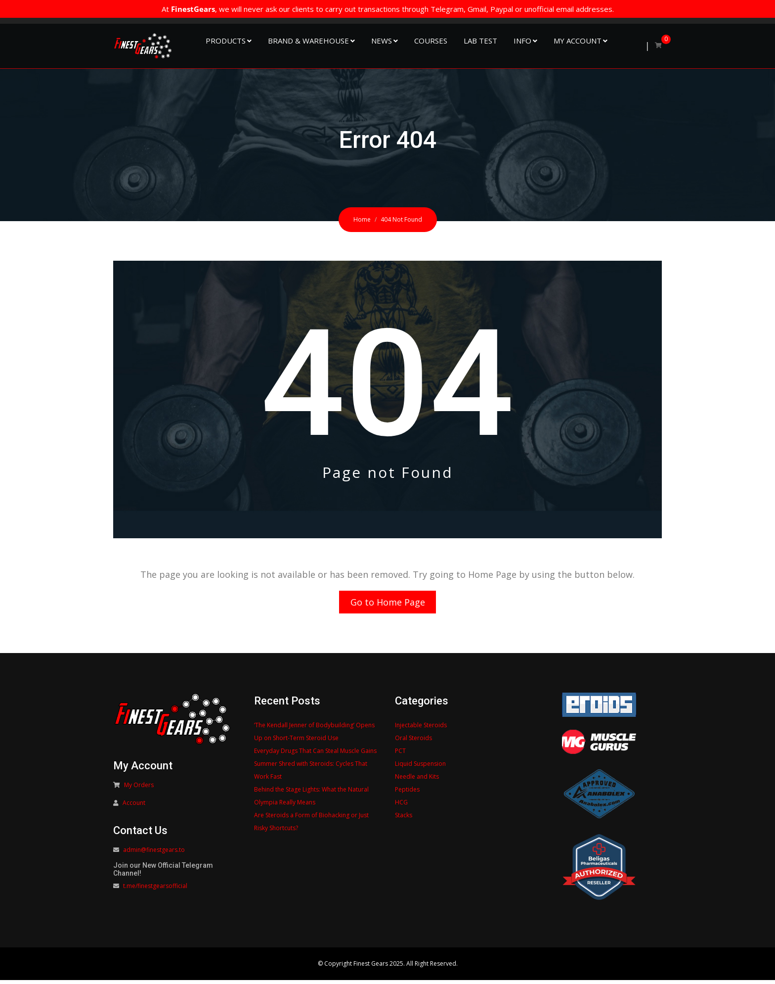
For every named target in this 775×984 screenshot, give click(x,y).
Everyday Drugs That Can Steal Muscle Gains (315, 754)
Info (522, 41)
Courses (430, 41)
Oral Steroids (413, 742)
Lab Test (480, 41)
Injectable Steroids (421, 729)
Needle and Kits (417, 780)
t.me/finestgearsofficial (155, 890)
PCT (400, 754)
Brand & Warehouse (308, 41)
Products (226, 41)
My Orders (139, 789)
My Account (578, 41)
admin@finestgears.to (154, 853)
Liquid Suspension (420, 767)
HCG (401, 806)
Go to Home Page (387, 604)
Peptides (407, 793)
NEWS (381, 41)
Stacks (403, 819)
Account (134, 806)
